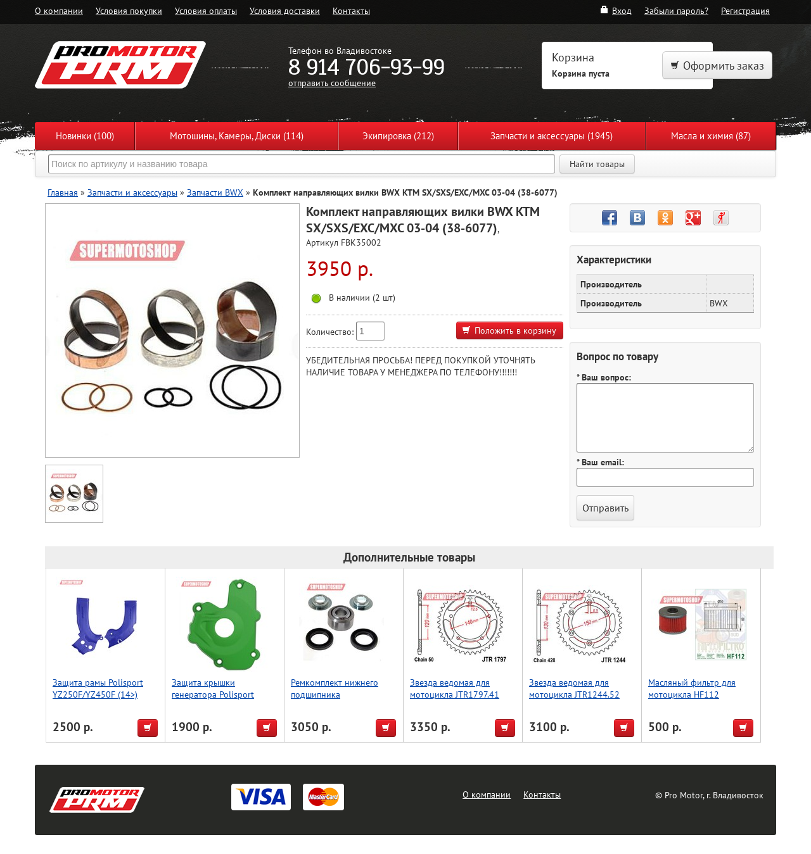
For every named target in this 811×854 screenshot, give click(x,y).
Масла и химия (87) (711, 136)
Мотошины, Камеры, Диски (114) (236, 136)
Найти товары (597, 164)
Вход (615, 10)
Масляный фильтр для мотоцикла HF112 (692, 688)
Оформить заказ (717, 65)
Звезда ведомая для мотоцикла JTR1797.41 (454, 688)
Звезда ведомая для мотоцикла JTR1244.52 (574, 688)
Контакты (351, 10)
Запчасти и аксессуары (132, 192)
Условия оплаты (206, 10)
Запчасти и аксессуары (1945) (551, 136)
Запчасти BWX (215, 192)
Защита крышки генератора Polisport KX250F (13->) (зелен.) (216, 694)
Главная (63, 192)
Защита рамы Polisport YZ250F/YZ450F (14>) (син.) (98, 694)
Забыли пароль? (676, 10)
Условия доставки (285, 10)
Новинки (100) (85, 136)
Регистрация (745, 10)
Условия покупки (129, 10)
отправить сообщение (332, 83)
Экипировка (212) (398, 136)
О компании (59, 10)
